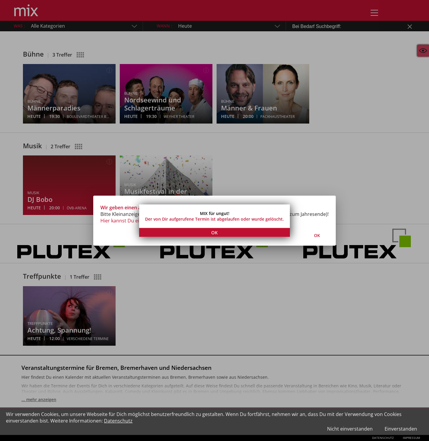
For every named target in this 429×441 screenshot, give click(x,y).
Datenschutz (118, 420)
